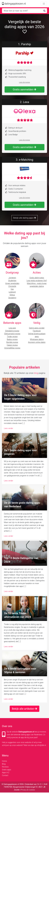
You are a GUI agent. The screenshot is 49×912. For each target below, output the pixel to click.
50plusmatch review (12, 334)
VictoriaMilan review (12, 348)
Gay (12, 289)
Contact (5, 775)
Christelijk (12, 286)
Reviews (5, 767)
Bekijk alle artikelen (24, 708)
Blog (3, 764)
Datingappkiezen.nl (26, 732)
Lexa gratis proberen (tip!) (37, 280)
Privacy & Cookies (28, 790)
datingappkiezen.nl (14, 3)
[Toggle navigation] (44, 4)
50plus (12, 295)
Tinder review (12, 336)
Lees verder (8, 428)
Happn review (12, 345)
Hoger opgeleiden (12, 283)
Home (4, 761)
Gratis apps (6, 770)
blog (36, 373)
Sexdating (12, 298)
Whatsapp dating (37, 339)
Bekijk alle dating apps (24, 218)
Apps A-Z (5, 772)
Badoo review (12, 339)
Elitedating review (12, 331)
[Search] (24, 10)
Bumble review (12, 342)
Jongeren (12, 278)
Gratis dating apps (36, 278)
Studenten (12, 280)
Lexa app (12, 328)
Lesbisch (12, 292)
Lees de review (24, 82)
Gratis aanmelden (24, 89)
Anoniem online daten (36, 342)
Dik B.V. (40, 784)
